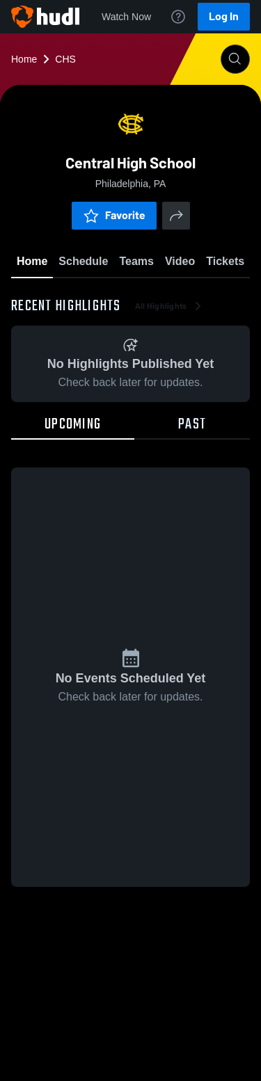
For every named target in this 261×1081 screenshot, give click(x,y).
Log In (224, 16)
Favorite (114, 215)
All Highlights (169, 306)
